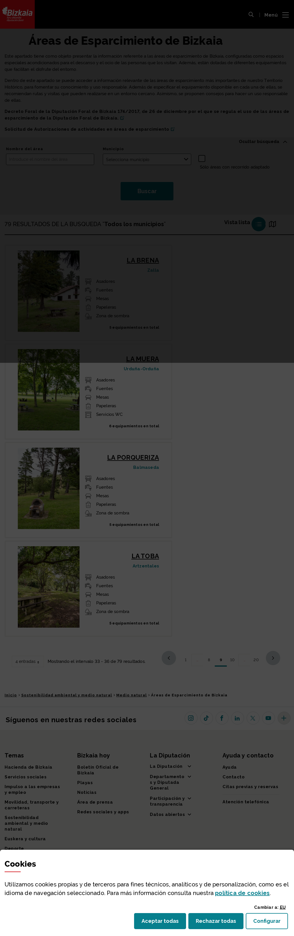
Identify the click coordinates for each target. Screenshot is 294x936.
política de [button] (242, 893)
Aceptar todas (164, 922)
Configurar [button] (270, 922)
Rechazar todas (219, 922)
